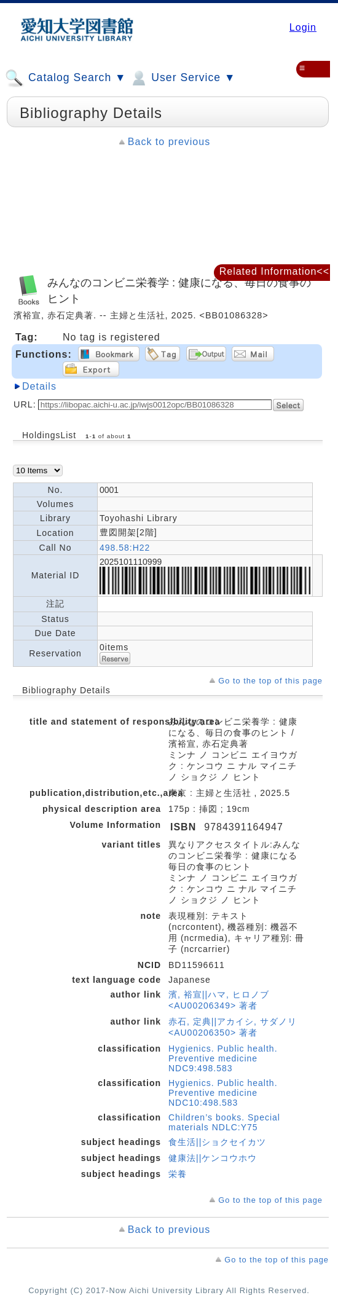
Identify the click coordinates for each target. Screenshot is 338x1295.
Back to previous (169, 141)
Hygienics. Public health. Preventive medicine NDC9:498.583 (223, 1058)
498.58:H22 (125, 548)
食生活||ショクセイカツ (217, 1142)
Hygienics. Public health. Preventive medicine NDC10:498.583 (223, 1093)
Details (39, 386)
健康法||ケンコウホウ (212, 1158)
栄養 (177, 1174)
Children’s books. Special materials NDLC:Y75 (224, 1122)
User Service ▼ (182, 78)
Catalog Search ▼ (65, 78)
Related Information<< (274, 271)
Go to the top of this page (270, 680)
